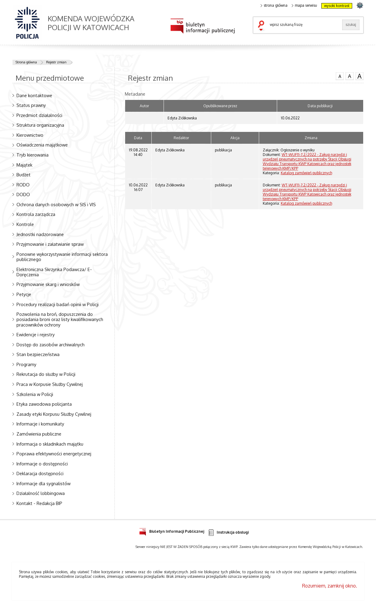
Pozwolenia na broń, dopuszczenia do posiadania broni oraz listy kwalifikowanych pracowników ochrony (59, 319)
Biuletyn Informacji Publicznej (171, 530)
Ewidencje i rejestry (35, 334)
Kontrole (25, 224)
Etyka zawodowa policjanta (44, 404)
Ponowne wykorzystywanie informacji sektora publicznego (62, 256)
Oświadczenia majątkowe (42, 144)
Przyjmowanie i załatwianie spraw (50, 244)
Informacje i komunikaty (40, 423)
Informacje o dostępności (42, 463)
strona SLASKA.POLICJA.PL (359, 5)
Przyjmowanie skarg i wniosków (48, 284)
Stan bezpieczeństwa (38, 354)
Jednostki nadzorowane (40, 234)
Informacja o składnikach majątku (49, 444)
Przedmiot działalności (39, 115)
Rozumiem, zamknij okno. (329, 586)
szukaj (262, 26)
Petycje (23, 294)
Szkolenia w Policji (34, 394)
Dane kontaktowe (34, 95)
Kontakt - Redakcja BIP (39, 503)
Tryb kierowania (32, 154)
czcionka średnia (349, 75)
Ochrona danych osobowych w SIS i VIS (56, 204)
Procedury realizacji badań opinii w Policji (57, 304)
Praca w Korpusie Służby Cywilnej (49, 384)
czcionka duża (359, 76)
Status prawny (31, 105)
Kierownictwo (29, 135)
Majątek (24, 165)
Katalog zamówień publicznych (306, 173)
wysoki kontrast (336, 5)
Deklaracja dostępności (39, 473)
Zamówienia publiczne (38, 433)
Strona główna (26, 62)
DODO (23, 194)
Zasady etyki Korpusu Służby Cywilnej (53, 414)
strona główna (274, 5)
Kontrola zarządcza (35, 214)
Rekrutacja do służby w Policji (45, 374)
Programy (26, 364)
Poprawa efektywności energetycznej (53, 453)
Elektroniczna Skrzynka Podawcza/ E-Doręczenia (54, 272)
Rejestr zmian (56, 62)
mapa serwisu (304, 5)
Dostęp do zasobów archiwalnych (50, 344)
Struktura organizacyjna (40, 125)
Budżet (23, 174)
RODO (23, 184)
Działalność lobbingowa (40, 493)
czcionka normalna (340, 75)
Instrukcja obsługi (228, 532)
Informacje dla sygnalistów (43, 483)
